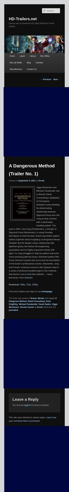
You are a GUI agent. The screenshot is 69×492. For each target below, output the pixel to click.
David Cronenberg (36, 301)
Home (12, 56)
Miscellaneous (16, 69)
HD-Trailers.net (23, 19)
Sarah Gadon (45, 304)
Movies (41, 298)
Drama (34, 298)
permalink (13, 310)
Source (28, 277)
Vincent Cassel (27, 307)
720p (28, 284)
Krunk (41, 181)
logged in (28, 405)
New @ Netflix (16, 63)
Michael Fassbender (28, 304)
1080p (35, 284)
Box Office (45, 56)
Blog (29, 63)
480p (22, 284)
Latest (22, 56)
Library (33, 56)
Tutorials (39, 63)
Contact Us (31, 69)
